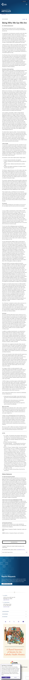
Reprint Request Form (7, 583)
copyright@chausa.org (20, 549)
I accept (6, 677)
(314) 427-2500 (6, 606)
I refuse (15, 677)
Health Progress (3, 14)
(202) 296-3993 (6, 600)
